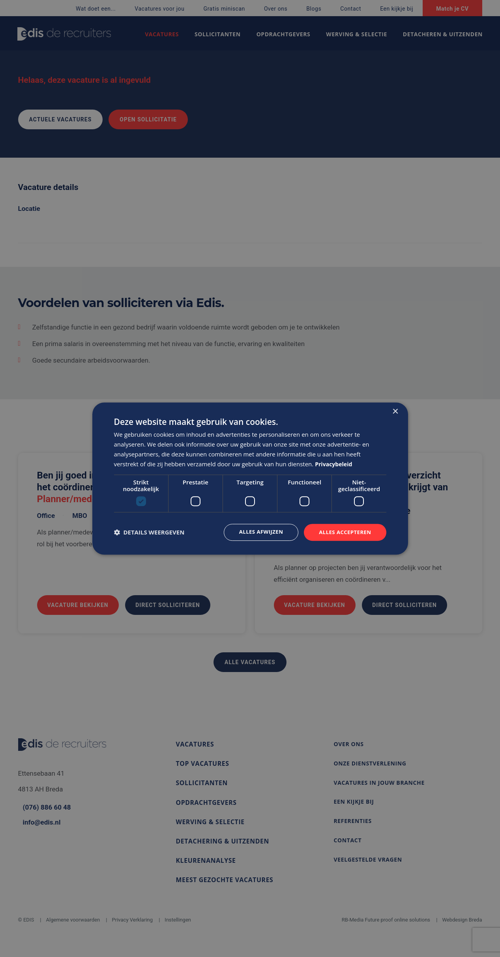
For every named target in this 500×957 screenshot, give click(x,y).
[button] (149, 532)
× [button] (395, 411)
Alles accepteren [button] (343, 532)
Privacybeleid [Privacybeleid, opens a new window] (335, 463)
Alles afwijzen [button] (257, 532)
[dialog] (250, 478)
